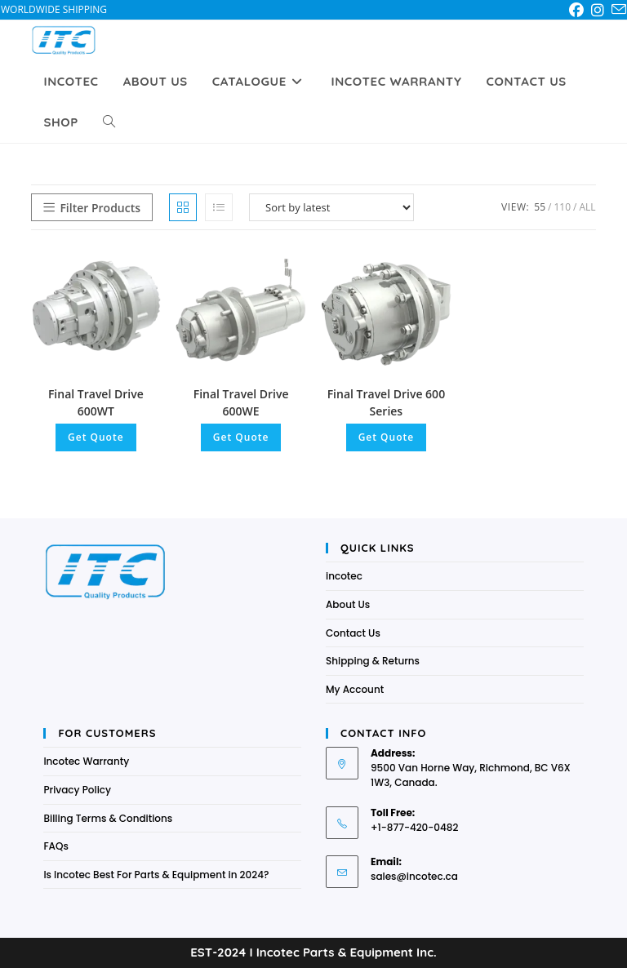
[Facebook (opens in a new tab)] (579, 10)
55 (539, 207)
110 (562, 207)
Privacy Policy (77, 790)
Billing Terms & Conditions (107, 818)
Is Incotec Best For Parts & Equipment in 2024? (156, 874)
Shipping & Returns (373, 661)
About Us (348, 604)
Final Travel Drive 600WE (241, 402)
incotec (344, 576)
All (587, 207)
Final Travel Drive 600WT (96, 402)
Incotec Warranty (86, 761)
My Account (355, 689)
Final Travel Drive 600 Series (386, 402)
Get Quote (96, 437)
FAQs (55, 846)
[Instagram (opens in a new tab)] (600, 10)
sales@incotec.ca (414, 876)
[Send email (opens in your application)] (618, 10)
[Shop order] (331, 207)
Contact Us (353, 633)
